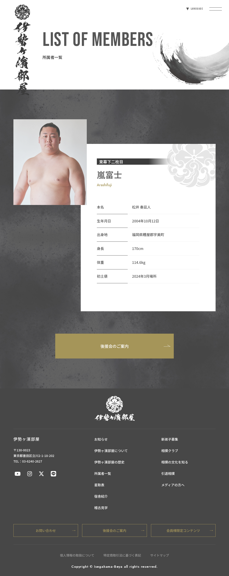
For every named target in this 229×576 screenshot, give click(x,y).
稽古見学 (101, 507)
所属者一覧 (102, 473)
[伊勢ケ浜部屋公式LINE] (53, 473)
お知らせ (101, 439)
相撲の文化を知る (174, 462)
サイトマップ (159, 555)
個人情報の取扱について (77, 555)
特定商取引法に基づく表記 (122, 555)
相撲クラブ (169, 450)
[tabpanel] (50, 162)
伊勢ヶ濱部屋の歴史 (109, 462)
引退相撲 (168, 473)
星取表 (99, 484)
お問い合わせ (56, 530)
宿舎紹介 (101, 496)
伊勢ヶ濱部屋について (111, 450)
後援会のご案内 (135, 346)
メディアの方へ (172, 484)
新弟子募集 (169, 439)
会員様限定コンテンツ (189, 530)
